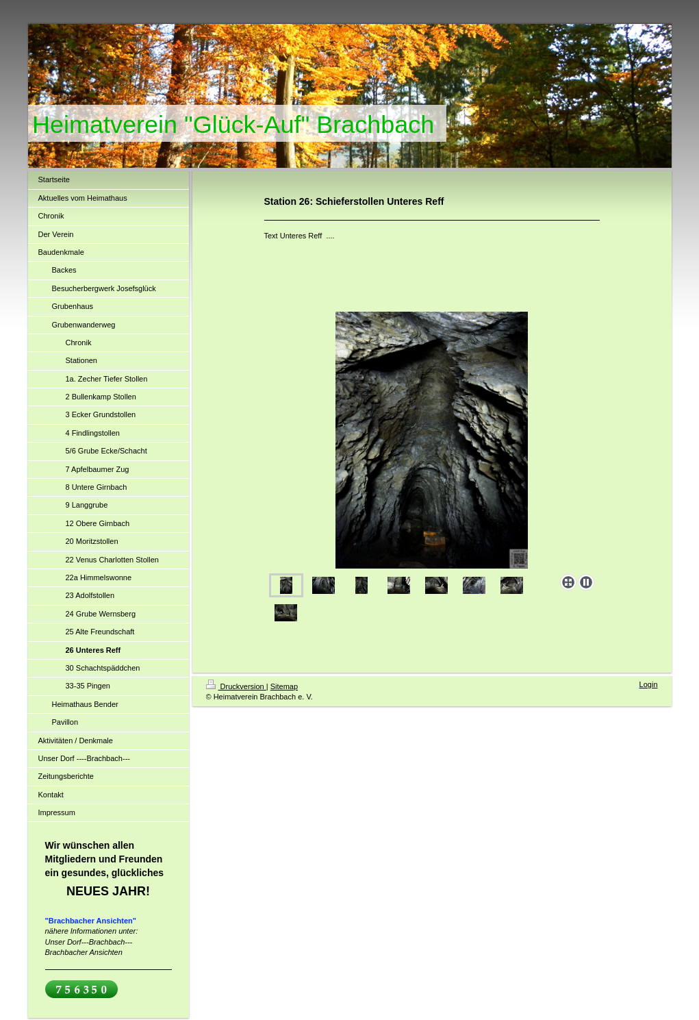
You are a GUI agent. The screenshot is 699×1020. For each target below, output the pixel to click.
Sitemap (284, 686)
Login (648, 684)
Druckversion (236, 686)
